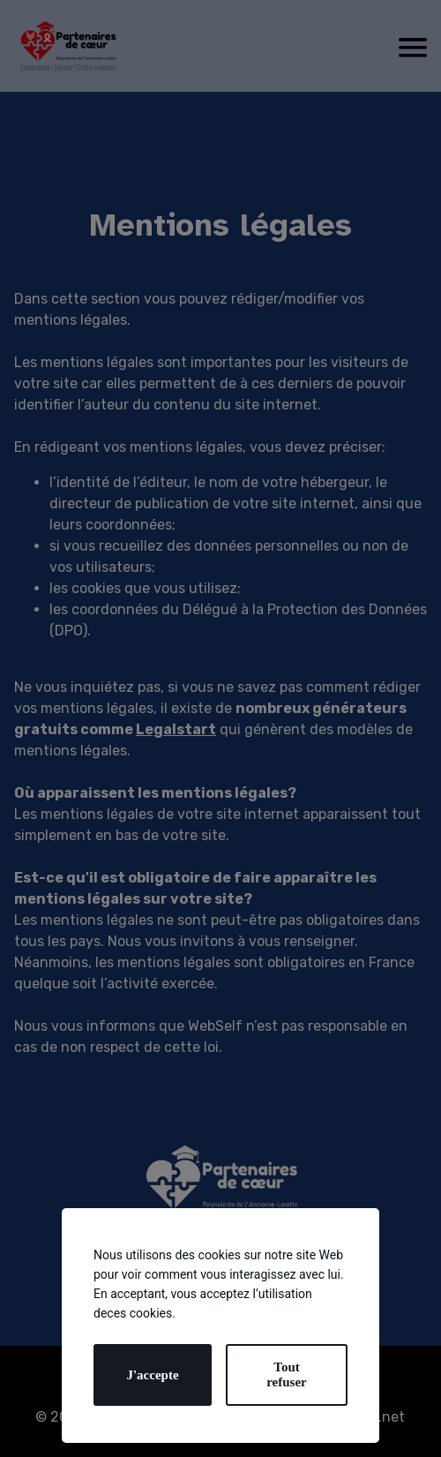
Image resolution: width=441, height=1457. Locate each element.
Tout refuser (286, 1374)
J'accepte (152, 1375)
